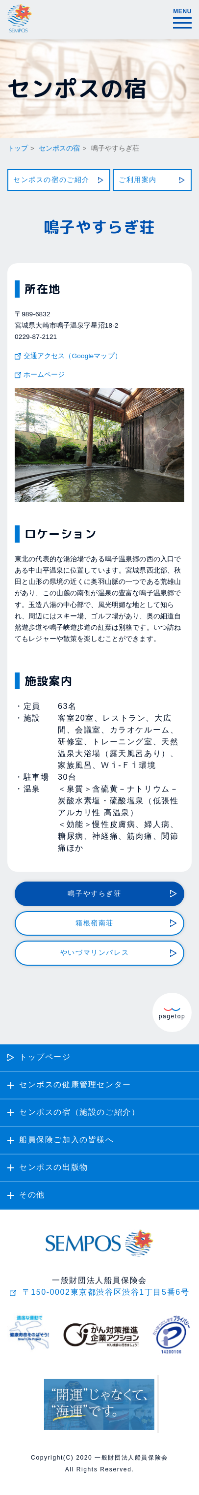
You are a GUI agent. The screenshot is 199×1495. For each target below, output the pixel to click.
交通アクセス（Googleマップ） (73, 356)
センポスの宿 (59, 148)
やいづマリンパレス (94, 952)
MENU (182, 16)
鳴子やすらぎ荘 (94, 893)
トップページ (45, 1057)
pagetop (172, 1014)
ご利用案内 (138, 180)
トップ (17, 148)
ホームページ (44, 374)
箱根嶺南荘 (94, 923)
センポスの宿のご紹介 (51, 180)
